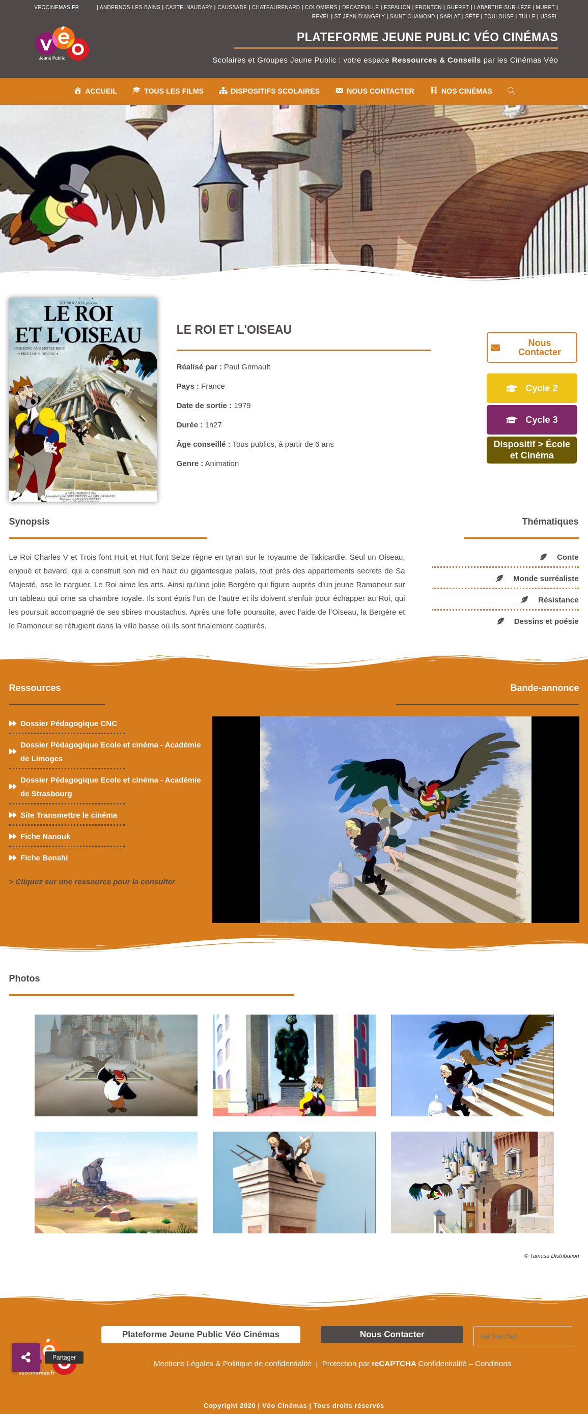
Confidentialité (442, 1363)
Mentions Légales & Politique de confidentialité (234, 1363)
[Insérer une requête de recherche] (522, 1336)
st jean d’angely (360, 16)
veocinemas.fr (56, 7)
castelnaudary (189, 7)
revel (320, 16)
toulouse (499, 16)
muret (546, 7)
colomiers (321, 7)
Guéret (457, 7)
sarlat (450, 16)
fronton (428, 7)
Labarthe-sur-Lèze (502, 7)
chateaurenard (277, 7)
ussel (549, 16)
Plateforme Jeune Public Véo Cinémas (200, 1334)
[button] (26, 1357)
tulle (528, 16)
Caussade (232, 7)
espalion (397, 7)
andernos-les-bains (130, 7)
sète (473, 16)
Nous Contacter (392, 1334)
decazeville (361, 7)
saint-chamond (412, 16)
